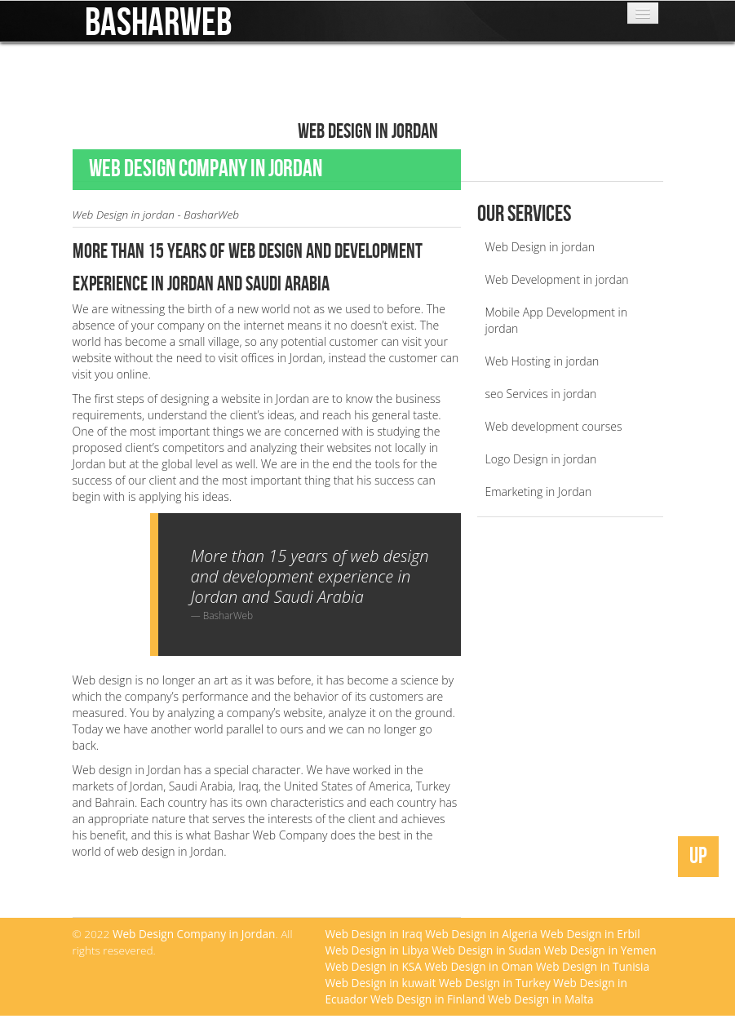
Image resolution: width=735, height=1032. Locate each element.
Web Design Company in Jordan (194, 933)
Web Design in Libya (377, 950)
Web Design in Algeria (481, 933)
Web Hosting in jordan (542, 361)
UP (698, 856)
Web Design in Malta (541, 999)
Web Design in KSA (373, 966)
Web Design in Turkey (495, 982)
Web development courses (553, 426)
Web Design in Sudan (486, 950)
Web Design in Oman (478, 966)
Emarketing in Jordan (538, 491)
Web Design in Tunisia (592, 966)
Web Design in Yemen (600, 950)
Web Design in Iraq (374, 933)
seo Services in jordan (541, 393)
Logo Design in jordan (541, 459)
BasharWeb (158, 16)
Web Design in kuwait (380, 982)
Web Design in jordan (540, 247)
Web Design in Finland (427, 999)
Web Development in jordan (557, 279)
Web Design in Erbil (590, 933)
